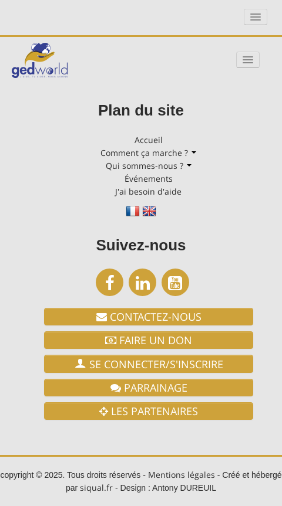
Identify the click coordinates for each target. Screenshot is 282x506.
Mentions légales (181, 474)
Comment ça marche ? (148, 152)
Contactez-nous (149, 317)
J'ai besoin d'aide (148, 191)
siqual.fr (96, 487)
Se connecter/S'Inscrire (149, 364)
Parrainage (148, 388)
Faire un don (148, 340)
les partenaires (148, 411)
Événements (149, 178)
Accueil (149, 139)
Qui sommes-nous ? (149, 165)
